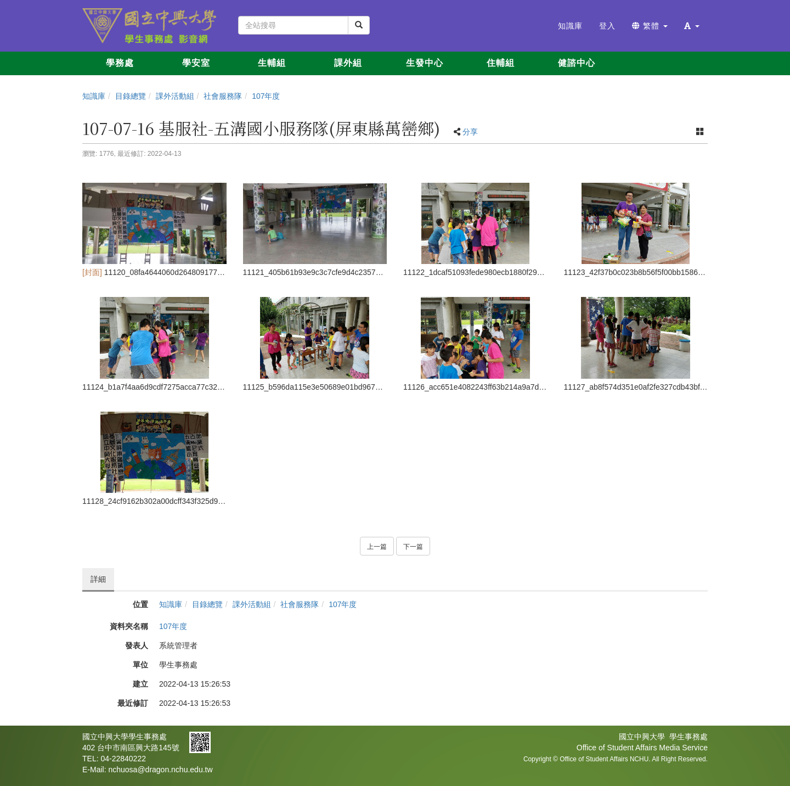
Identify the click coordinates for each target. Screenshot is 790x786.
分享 (470, 131)
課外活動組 (175, 96)
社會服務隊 (223, 96)
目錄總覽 (130, 96)
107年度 (266, 96)
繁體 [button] (650, 25)
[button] (692, 26)
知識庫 (93, 96)
